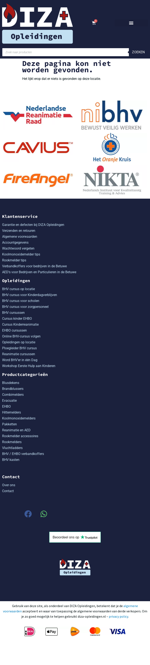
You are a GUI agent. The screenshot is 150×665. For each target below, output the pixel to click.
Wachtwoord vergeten (18, 248)
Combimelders (13, 394)
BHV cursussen (13, 312)
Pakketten (9, 424)
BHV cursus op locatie (18, 289)
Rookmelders (12, 442)
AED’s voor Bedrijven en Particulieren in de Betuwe (39, 272)
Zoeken (138, 52)
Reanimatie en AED (16, 430)
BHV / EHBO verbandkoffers (23, 454)
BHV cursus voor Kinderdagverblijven (29, 295)
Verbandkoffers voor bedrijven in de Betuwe (34, 266)
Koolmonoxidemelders (18, 418)
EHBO (6, 406)
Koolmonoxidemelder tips (21, 254)
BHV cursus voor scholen (20, 301)
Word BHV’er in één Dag (19, 360)
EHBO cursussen (14, 330)
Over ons (8, 485)
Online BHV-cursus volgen (21, 336)
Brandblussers (12, 388)
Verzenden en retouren (18, 230)
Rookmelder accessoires (20, 436)
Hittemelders (11, 412)
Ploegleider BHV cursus (19, 348)
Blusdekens (10, 383)
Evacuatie (9, 400)
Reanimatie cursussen (18, 354)
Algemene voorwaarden (19, 236)
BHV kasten (10, 459)
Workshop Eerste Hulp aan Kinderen (28, 366)
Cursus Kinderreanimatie (20, 324)
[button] (131, 22)
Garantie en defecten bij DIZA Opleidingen (33, 225)
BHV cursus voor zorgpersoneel (25, 307)
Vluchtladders (12, 448)
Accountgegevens (15, 242)
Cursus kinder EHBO (17, 318)
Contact (8, 491)
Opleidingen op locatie (18, 342)
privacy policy (118, 616)
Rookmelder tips (14, 260)
